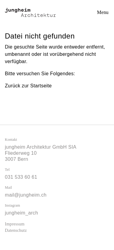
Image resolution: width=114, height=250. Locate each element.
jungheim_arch (21, 212)
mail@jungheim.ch (26, 195)
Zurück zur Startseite (28, 85)
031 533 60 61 (21, 177)
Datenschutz (16, 230)
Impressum (15, 224)
